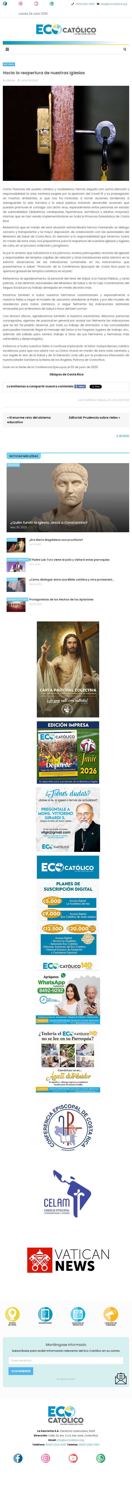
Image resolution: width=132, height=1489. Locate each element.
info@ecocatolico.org (113, 3)
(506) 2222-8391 (56, 1444)
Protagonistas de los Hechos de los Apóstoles (61, 599)
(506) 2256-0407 (89, 1444)
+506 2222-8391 (84, 3)
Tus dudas (13, 465)
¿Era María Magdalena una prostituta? (56, 540)
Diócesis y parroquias (18, 560)
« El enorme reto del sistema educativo (29, 419)
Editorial (9, 64)
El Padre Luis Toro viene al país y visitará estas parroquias (69, 560)
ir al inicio (123, 435)
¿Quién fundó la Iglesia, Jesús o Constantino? (49, 522)
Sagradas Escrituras (17, 599)
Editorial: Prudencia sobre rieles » (94, 417)
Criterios (12, 540)
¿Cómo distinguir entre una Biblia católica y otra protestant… (71, 579)
